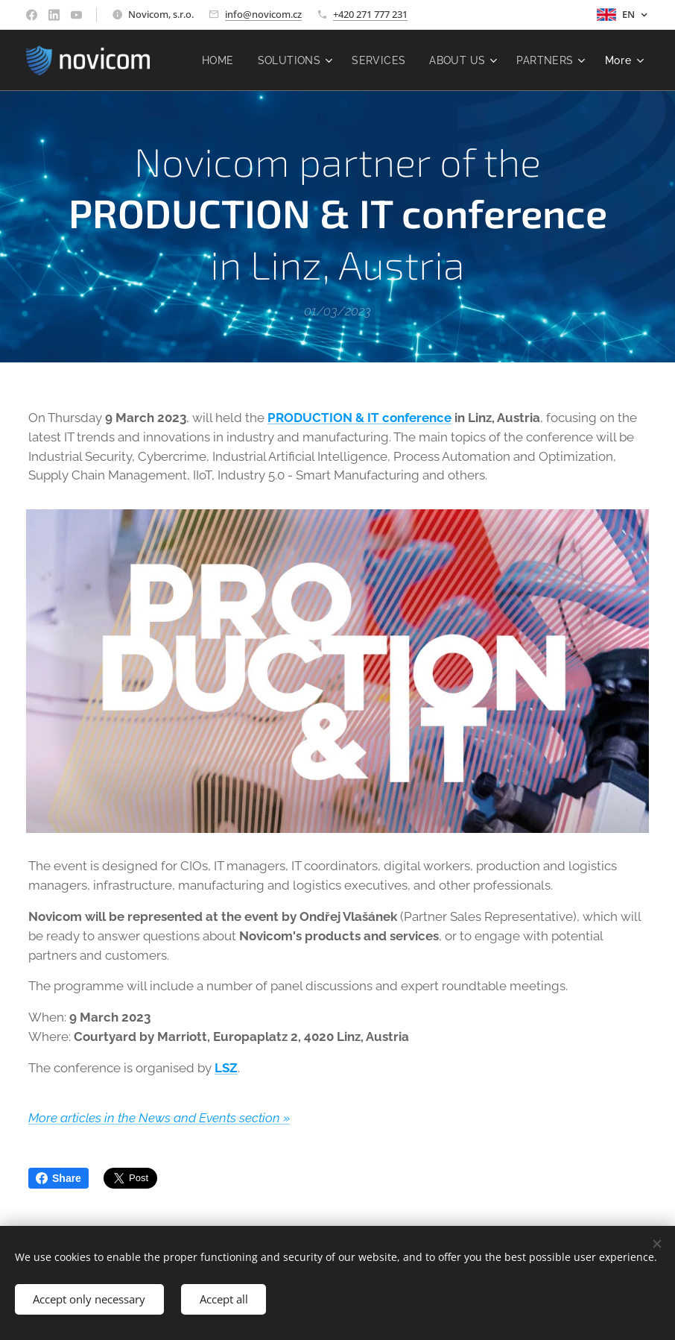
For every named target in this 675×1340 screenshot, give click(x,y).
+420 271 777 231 (370, 14)
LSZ (226, 1067)
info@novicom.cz (263, 14)
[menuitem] (302, 60)
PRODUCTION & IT (323, 417)
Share (58, 1178)
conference (416, 417)
